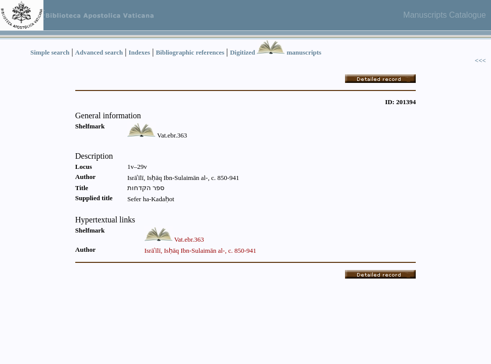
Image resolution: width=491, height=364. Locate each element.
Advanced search (99, 52)
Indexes (140, 52)
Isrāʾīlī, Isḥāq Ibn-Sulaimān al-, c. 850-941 (200, 250)
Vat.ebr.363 (189, 239)
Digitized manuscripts (275, 52)
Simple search (49, 52)
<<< (480, 60)
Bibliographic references (190, 52)
